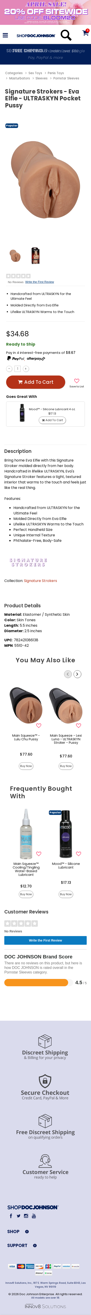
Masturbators (19, 78)
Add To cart (35, 382)
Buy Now (26, 766)
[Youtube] (33, 1216)
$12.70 (26, 886)
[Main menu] (5, 36)
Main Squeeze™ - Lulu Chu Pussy (26, 737)
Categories (14, 73)
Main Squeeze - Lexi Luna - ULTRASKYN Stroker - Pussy (66, 739)
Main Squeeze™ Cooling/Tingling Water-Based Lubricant (26, 869)
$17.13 (66, 882)
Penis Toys (56, 73)
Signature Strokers (40, 580)
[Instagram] (26, 1216)
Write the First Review (39, 282)
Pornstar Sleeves (66, 78)
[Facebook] (11, 1216)
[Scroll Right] (77, 674)
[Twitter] (18, 1216)
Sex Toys (35, 73)
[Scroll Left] (68, 674)
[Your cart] (85, 32)
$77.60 (26, 754)
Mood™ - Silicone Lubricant (66, 865)
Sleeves (42, 78)
